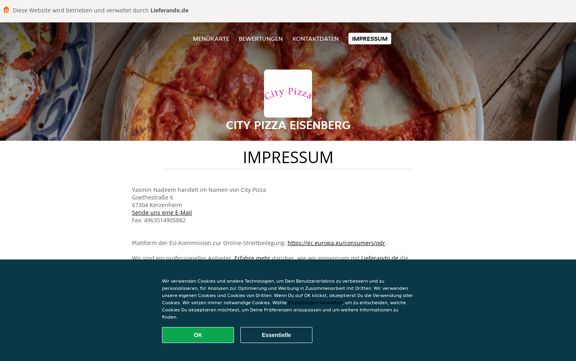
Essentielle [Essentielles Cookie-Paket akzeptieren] (276, 335)
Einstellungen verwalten (315, 302)
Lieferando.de (379, 258)
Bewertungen (261, 38)
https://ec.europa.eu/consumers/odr (336, 243)
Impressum (370, 38)
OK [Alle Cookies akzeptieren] (198, 335)
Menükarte (211, 38)
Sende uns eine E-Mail (162, 212)
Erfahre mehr (252, 258)
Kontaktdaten (315, 38)
